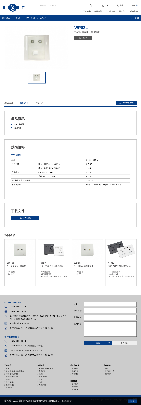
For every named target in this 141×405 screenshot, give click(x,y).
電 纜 (8, 368)
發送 (103, 343)
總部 (106, 368)
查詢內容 (78, 324)
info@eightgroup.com (20, 323)
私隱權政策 (67, 401)
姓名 (76, 304)
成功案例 (75, 389)
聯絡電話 (78, 311)
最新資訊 (75, 386)
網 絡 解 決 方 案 (12, 374)
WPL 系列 (30, 18)
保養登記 (75, 371)
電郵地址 (78, 317)
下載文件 (39, 102)
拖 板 (41, 382)
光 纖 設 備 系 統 (12, 376)
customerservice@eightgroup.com (26, 350)
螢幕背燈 (42, 371)
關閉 (132, 401)
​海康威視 (9, 387)
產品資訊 (8, 102)
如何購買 (108, 374)
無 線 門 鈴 (43, 385)
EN (133, 5)
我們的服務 (110, 11)
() (104, 5)
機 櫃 (8, 379)
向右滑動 (124, 343)
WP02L (43, 18)
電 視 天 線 (43, 376)
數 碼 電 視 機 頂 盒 (46, 368)
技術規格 (24, 102)
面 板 (18, 18)
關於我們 (122, 11)
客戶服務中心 (109, 371)
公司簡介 (75, 384)
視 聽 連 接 (10, 385)
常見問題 (75, 374)
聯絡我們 (134, 11)
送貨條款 (75, 368)
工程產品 (87, 11)
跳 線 (41, 374)
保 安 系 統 (10, 382)
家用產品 (98, 11)
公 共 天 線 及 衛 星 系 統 (15, 371)
